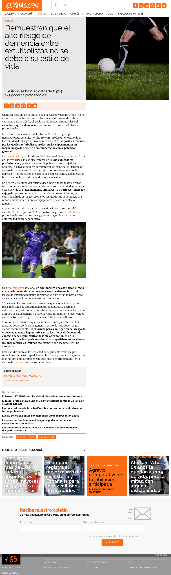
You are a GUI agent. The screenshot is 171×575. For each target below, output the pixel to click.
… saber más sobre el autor (16, 380)
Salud (42, 13)
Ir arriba (161, 555)
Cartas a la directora (104, 465)
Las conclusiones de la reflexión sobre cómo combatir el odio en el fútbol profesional (42, 410)
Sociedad (10, 13)
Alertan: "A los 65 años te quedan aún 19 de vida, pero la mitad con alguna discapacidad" (148, 476)
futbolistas (73, 212)
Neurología (46, 437)
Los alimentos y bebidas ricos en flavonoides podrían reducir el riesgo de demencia (40, 429)
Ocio (110, 13)
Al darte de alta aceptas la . (113, 536)
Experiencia (58, 13)
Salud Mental (26, 437)
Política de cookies (97, 562)
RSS (131, 562)
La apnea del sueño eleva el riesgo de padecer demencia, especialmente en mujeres (36, 422)
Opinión (75, 13)
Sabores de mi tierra (131, 13)
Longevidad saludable (147, 457)
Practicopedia (94, 13)
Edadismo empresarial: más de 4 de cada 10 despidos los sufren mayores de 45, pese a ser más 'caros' (21, 474)
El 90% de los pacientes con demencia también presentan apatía (40, 415)
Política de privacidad (56, 568)
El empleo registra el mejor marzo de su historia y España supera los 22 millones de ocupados (63, 476)
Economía (27, 13)
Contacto (92, 568)
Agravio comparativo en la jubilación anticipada (106, 477)
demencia (20, 362)
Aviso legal (50, 562)
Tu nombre (26, 522)
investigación (14, 156)
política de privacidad (128, 536)
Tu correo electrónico (94, 522)
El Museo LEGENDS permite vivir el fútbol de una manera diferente (42, 396)
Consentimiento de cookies (144, 568)
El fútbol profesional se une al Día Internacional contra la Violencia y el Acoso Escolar (43, 402)
